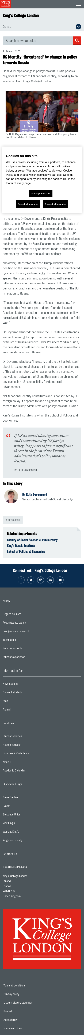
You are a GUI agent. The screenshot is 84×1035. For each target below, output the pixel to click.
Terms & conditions (26, 985)
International (13, 519)
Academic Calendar (28, 771)
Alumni (20, 710)
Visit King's (23, 824)
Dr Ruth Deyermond (34, 494)
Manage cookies (24, 1028)
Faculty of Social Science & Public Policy (32, 540)
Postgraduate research (30, 632)
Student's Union (25, 815)
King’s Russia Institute (21, 545)
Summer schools (26, 649)
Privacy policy (23, 994)
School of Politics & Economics (26, 551)
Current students (26, 693)
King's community (26, 841)
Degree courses (26, 615)
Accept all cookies (55, 204)
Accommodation (26, 745)
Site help (20, 1011)
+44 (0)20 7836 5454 (15, 867)
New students (24, 684)
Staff (19, 702)
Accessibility (22, 1020)
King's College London (21, 15)
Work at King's (25, 832)
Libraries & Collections (29, 754)
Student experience (28, 658)
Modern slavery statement (30, 1002)
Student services (26, 737)
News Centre (24, 798)
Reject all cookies (28, 204)
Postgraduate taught (28, 623)
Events (20, 807)
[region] (42, 180)
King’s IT (21, 763)
